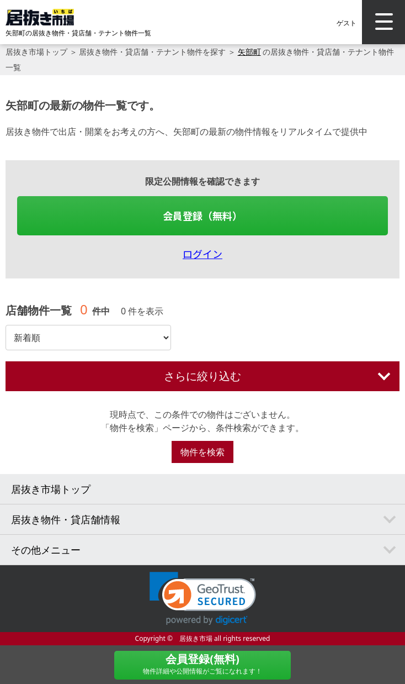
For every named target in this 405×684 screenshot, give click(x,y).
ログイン (202, 253)
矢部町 (249, 51)
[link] (202, 599)
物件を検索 (202, 452)
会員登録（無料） (202, 215)
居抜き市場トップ (36, 51)
